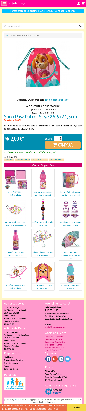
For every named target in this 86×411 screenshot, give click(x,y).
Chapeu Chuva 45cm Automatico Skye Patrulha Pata (70, 255)
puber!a (18, 399)
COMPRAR (63, 145)
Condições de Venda (53, 345)
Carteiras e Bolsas (39, 160)
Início (8, 35)
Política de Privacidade (54, 347)
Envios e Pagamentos (54, 337)
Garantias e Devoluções (55, 342)
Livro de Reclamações (54, 350)
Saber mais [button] (52, 409)
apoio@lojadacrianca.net (57, 100)
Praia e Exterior (56, 160)
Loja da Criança (17, 3)
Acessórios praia (22, 160)
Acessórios (9, 160)
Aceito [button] (77, 407)
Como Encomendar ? (53, 339)
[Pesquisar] (80, 26)
